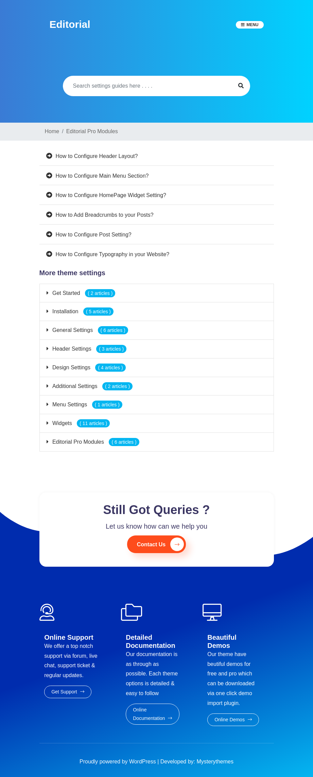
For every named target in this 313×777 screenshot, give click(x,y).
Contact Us (160, 544)
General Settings (89, 330)
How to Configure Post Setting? (94, 234)
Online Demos (233, 719)
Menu (252, 24)
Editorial (70, 24)
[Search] (147, 86)
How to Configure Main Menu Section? (102, 176)
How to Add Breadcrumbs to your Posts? (105, 215)
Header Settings (89, 349)
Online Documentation (152, 714)
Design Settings (88, 367)
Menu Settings (86, 404)
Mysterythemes (215, 761)
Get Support (67, 691)
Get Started (83, 293)
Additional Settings (92, 386)
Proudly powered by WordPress (118, 761)
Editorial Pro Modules (95, 442)
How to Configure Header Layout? (97, 156)
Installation (82, 311)
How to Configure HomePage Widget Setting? (111, 195)
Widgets (80, 423)
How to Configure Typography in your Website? (113, 254)
